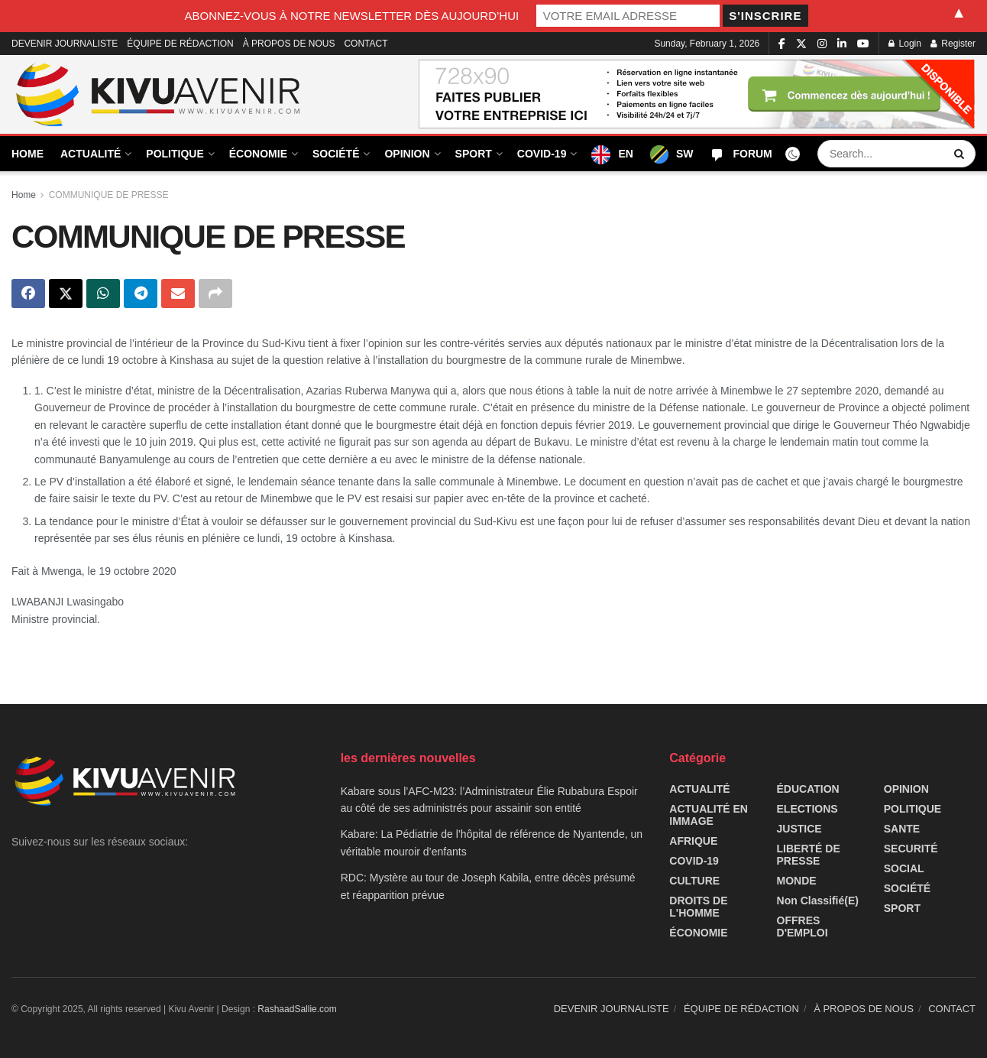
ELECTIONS (807, 809)
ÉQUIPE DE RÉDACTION (180, 43)
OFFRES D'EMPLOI (802, 926)
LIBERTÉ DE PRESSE (808, 854)
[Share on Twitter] (66, 293)
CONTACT (365, 43)
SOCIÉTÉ (335, 154)
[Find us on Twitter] (801, 44)
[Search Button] (961, 153)
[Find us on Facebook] (781, 44)
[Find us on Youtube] (863, 44)
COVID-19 (542, 154)
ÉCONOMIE (258, 154)
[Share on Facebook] (28, 293)
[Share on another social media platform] (215, 293)
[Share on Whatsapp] (103, 293)
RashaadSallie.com (296, 1009)
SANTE (902, 829)
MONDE (797, 881)
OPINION (406, 154)
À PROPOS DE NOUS (289, 43)
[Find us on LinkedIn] (841, 44)
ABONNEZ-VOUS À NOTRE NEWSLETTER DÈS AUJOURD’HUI (352, 15)
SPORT (473, 154)
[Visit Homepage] (158, 95)
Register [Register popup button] (953, 43)
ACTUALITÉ (90, 154)
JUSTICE (799, 829)
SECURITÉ (911, 848)
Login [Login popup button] (904, 43)
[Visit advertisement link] (697, 94)
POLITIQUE (174, 154)
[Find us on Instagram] (822, 44)
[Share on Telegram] (140, 293)
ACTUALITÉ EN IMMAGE (708, 815)
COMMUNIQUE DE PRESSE (109, 195)
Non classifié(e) (818, 900)
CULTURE (694, 881)
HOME (27, 154)
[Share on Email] (178, 293)
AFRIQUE (693, 841)
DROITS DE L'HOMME (698, 906)
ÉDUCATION (808, 789)
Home (23, 195)
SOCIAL (904, 868)
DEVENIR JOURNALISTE (64, 43)
